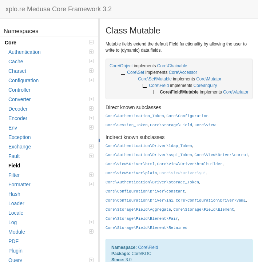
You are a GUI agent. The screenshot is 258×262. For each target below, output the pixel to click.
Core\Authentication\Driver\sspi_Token (149, 155)
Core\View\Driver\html (130, 164)
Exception (19, 137)
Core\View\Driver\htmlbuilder (190, 164)
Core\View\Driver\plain (131, 173)
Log (51, 222)
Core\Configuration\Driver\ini (139, 200)
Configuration (51, 80)
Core (49, 42)
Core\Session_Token (127, 125)
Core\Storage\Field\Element (203, 209)
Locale (15, 213)
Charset (51, 71)
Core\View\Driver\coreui (221, 155)
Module (51, 232)
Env (51, 128)
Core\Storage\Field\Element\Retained (146, 228)
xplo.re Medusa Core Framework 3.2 (58, 9)
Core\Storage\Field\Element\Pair (142, 219)
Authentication (51, 52)
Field (14, 165)
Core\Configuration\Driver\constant (145, 191)
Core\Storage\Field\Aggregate (138, 209)
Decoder (51, 109)
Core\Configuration (187, 116)
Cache (51, 61)
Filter (51, 175)
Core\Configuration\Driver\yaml (211, 200)
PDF (13, 241)
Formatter (51, 184)
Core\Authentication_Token (135, 116)
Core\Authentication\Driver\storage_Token (152, 182)
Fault (51, 156)
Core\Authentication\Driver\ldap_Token (149, 146)
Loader (16, 203)
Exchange (51, 147)
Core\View (204, 125)
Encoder (51, 118)
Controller (19, 90)
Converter (51, 99)
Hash (14, 194)
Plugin (15, 251)
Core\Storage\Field (171, 125)
